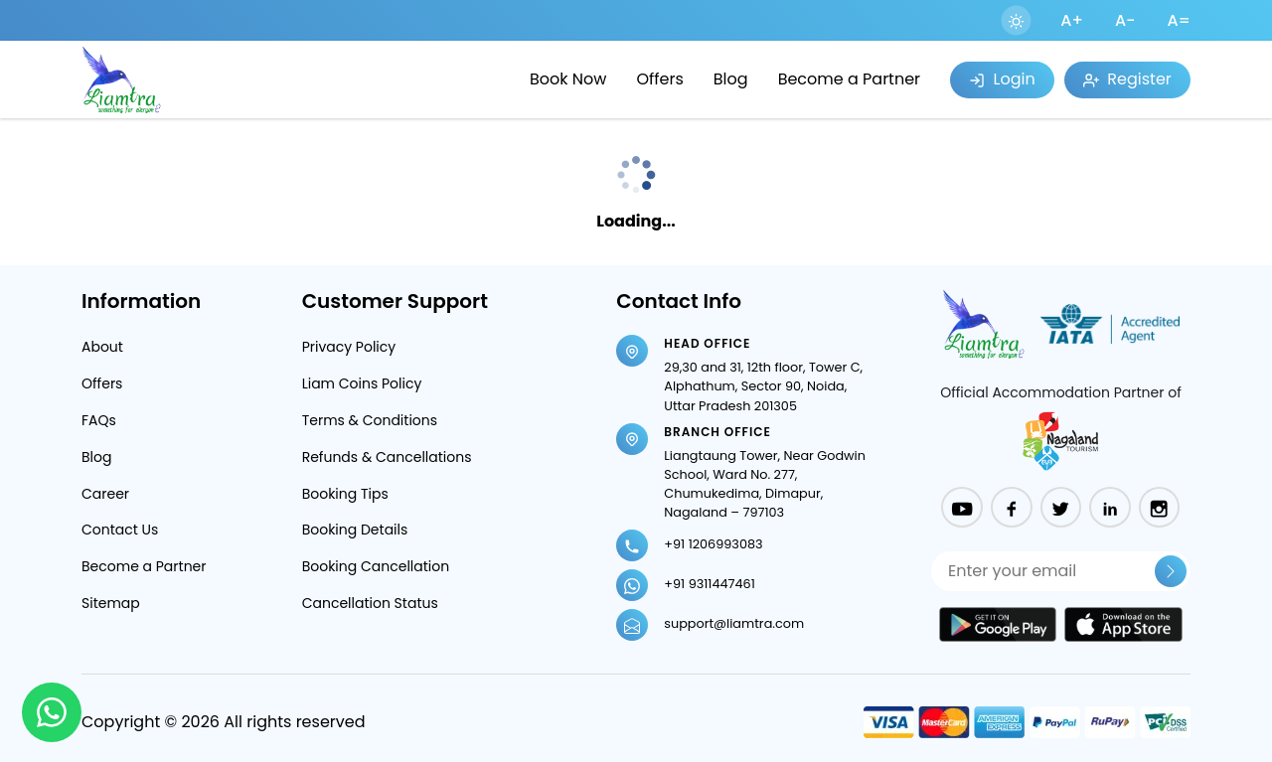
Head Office (707, 343)
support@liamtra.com (734, 623)
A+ (1071, 20)
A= (1179, 20)
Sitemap (110, 603)
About (102, 347)
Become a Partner (849, 79)
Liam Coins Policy (362, 383)
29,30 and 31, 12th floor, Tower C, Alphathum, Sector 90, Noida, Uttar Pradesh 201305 (763, 386)
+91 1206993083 (713, 543)
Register (1127, 79)
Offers (659, 79)
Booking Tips (345, 494)
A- (1125, 20)
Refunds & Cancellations (387, 457)
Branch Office (717, 431)
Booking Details (355, 529)
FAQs (98, 420)
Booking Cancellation (376, 566)
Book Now (568, 79)
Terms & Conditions (369, 420)
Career (105, 494)
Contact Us (119, 529)
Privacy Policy (349, 347)
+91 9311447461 (709, 583)
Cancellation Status (370, 603)
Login (1001, 79)
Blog (731, 79)
